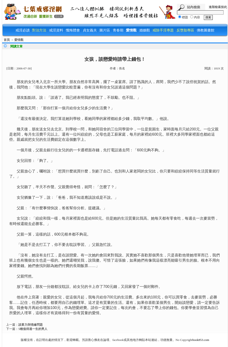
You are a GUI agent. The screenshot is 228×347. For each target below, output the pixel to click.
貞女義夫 (90, 30)
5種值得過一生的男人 (32, 329)
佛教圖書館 (205, 30)
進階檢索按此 (218, 7)
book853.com (201, 340)
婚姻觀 (144, 30)
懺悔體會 (73, 30)
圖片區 (104, 30)
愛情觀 (131, 30)
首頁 (7, 40)
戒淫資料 (56, 30)
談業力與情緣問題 (30, 324)
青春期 (118, 30)
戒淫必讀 (23, 30)
